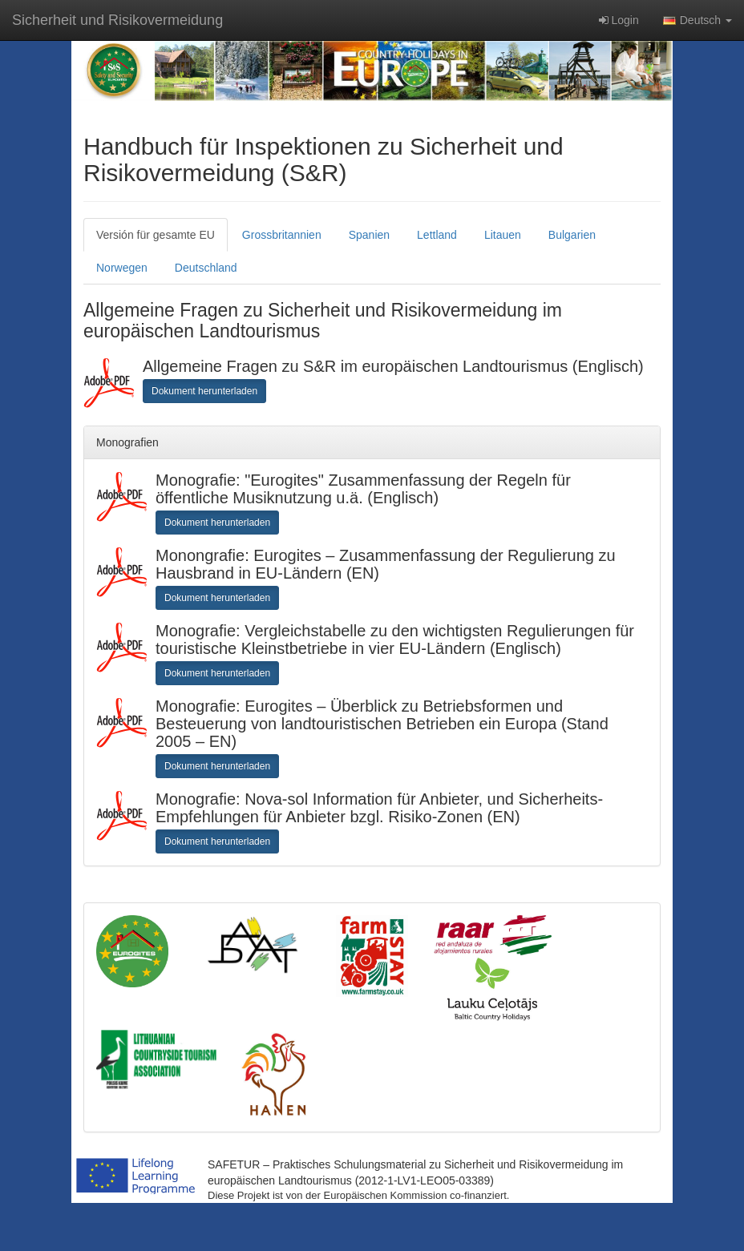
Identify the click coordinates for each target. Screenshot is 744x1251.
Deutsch (697, 20)
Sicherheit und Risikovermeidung (117, 20)
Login (619, 20)
